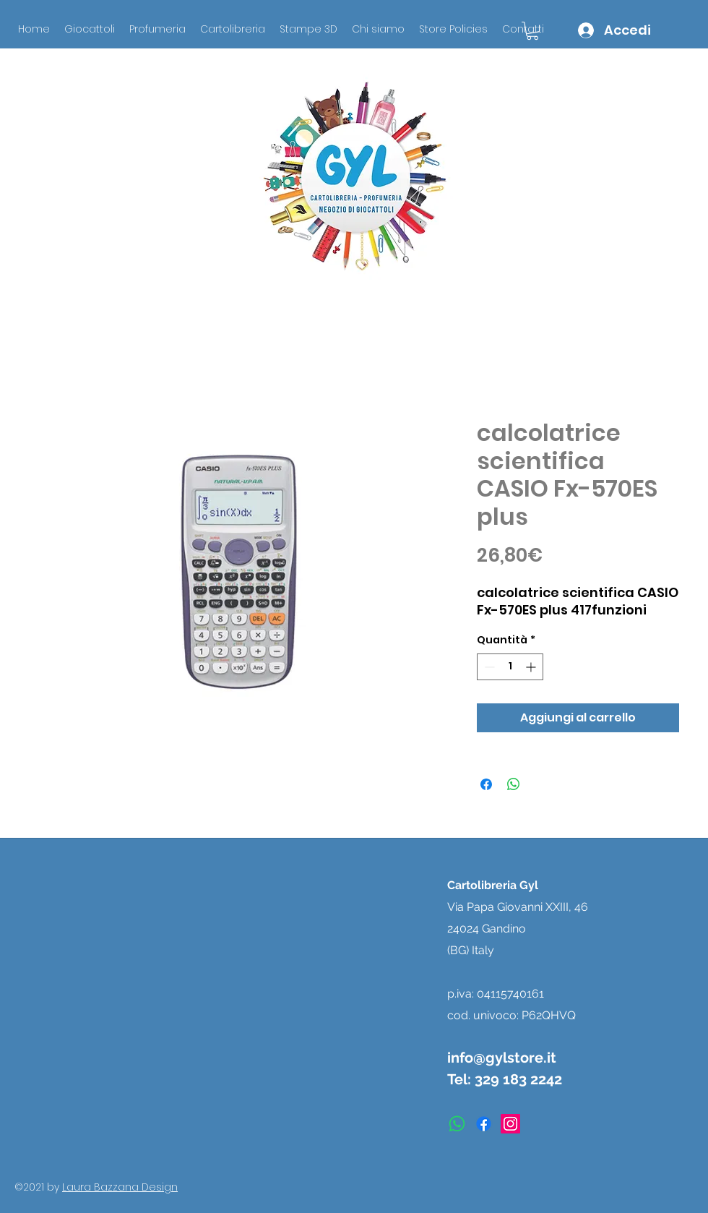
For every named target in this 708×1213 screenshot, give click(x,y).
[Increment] (532, 667)
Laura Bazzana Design (120, 1187)
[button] (532, 31)
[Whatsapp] (457, 1123)
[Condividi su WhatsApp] (513, 784)
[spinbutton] (510, 667)
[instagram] (510, 1123)
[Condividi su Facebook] (486, 784)
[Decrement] (488, 667)
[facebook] (483, 1123)
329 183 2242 (518, 1079)
